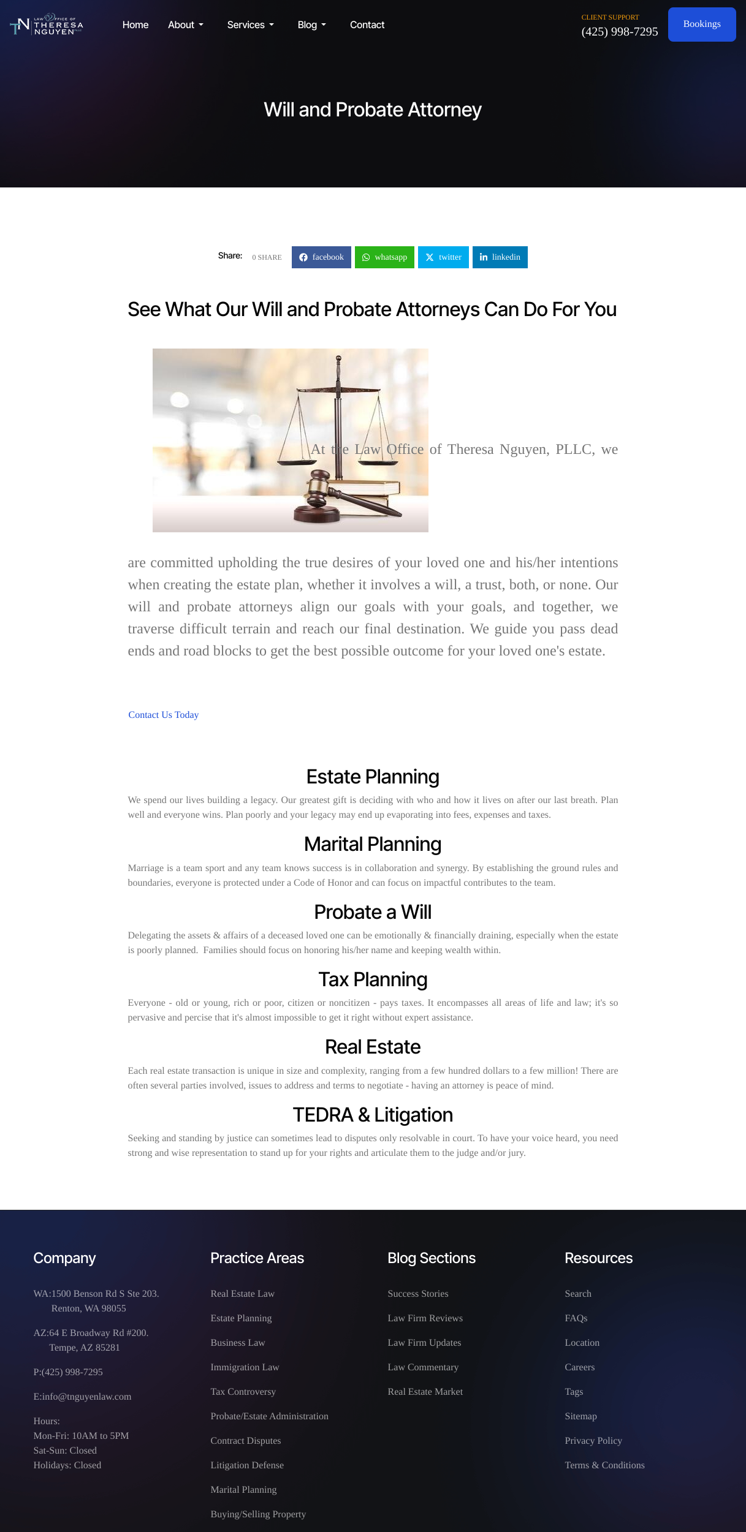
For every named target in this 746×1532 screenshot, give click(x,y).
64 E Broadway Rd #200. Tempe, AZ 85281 (98, 1340)
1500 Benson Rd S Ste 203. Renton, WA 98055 (105, 1301)
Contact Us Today (164, 715)
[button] (188, 24)
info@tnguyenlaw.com (87, 1397)
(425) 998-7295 (620, 32)
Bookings (702, 24)
